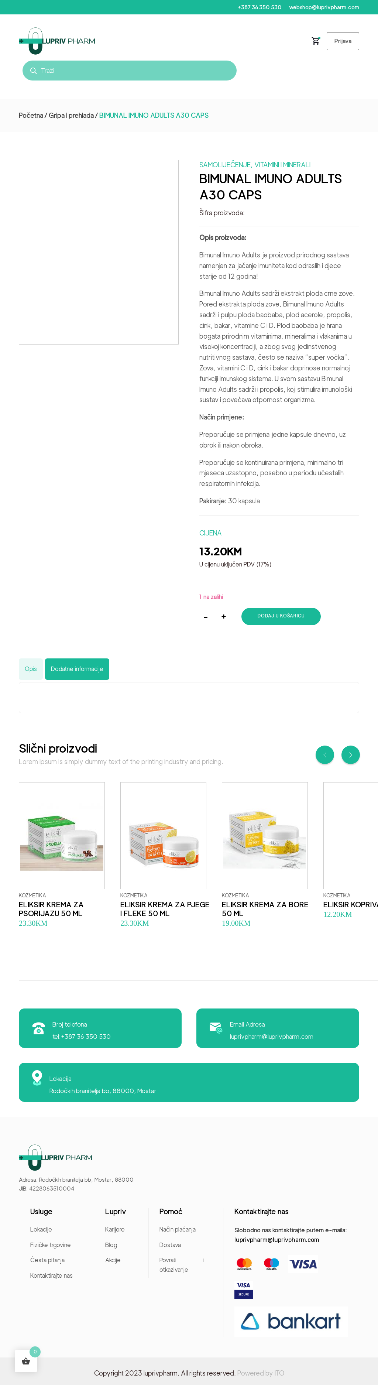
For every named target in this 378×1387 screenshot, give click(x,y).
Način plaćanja (177, 1231)
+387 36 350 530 (258, 7)
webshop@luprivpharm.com (323, 7)
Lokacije (41, 1231)
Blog (111, 1247)
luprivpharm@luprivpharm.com (272, 1038)
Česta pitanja (47, 1262)
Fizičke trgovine (50, 1247)
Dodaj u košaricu (281, 618)
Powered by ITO (260, 1375)
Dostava (170, 1247)
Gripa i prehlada (71, 117)
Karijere (115, 1231)
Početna (31, 117)
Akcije (113, 1262)
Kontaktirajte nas (51, 1277)
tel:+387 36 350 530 (81, 1038)
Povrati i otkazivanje (182, 1267)
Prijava (341, 42)
